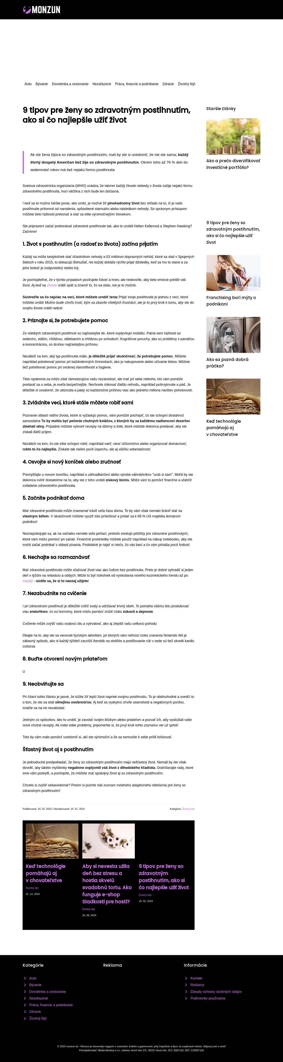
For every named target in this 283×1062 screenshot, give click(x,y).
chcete (52, 285)
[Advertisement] (141, 48)
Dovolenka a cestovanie (70, 84)
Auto (28, 84)
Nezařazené (102, 84)
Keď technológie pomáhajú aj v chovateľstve (45, 873)
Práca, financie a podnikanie (136, 84)
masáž (28, 581)
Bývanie (42, 84)
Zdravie (168, 84)
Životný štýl (186, 84)
